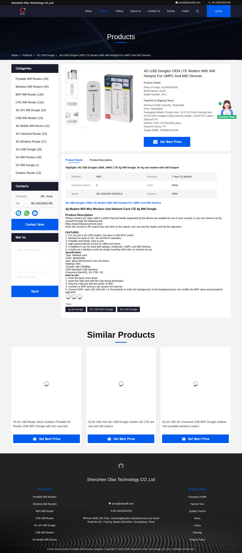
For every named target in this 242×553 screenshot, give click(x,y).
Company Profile (197, 496)
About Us (135, 11)
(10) (31, 110)
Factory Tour (197, 504)
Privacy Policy (197, 539)
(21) (31, 141)
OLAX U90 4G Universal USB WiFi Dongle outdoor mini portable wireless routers (194, 424)
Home (88, 11)
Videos (119, 11)
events (171, 11)
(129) (30, 94)
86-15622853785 (219, 2)
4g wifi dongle (75, 309)
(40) (29, 157)
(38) (32, 78)
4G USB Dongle (46, 55)
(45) (32, 86)
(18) (29, 149)
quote (218, 11)
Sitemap (197, 532)
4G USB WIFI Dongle (101, 309)
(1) (27, 165)
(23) (28, 172)
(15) (29, 118)
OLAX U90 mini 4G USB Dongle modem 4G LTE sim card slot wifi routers (121, 424)
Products (104, 11)
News (197, 518)
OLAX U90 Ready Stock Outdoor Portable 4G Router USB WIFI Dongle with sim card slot (42, 424)
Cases (197, 525)
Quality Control (197, 511)
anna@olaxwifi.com (188, 2)
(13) (31, 133)
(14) (32, 125)
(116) (30, 102)
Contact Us (154, 11)
